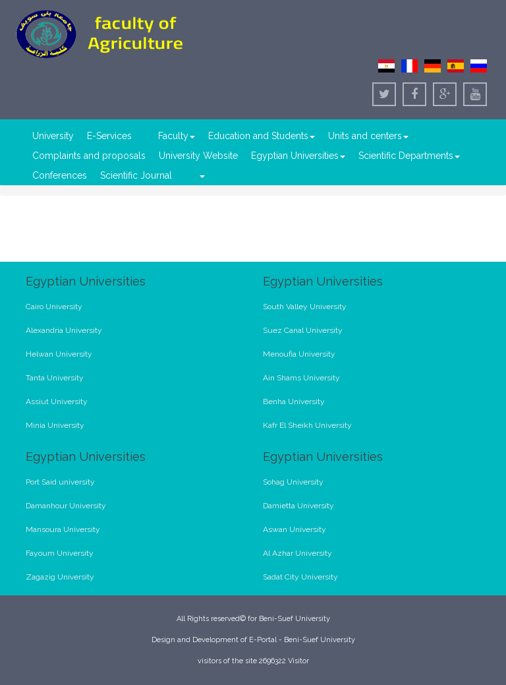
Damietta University (298, 505)
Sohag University (293, 482)
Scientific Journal (136, 175)
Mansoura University (63, 529)
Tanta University (55, 377)
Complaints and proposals (89, 155)
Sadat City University (300, 576)
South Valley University (305, 306)
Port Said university (60, 482)
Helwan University (59, 354)
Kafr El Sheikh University (307, 425)
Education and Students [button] (261, 136)
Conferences (59, 175)
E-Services (109, 136)
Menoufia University (299, 354)
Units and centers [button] (368, 136)
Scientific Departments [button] (409, 155)
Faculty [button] (176, 136)
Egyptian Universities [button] (298, 155)
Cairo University (54, 306)
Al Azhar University (297, 553)
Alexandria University (64, 330)
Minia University (55, 425)
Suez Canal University (303, 330)
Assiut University (57, 401)
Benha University (294, 401)
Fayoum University (60, 553)
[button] (201, 175)
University (53, 136)
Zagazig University (60, 576)
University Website (198, 155)
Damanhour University (66, 505)
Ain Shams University (301, 377)
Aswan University (294, 529)
